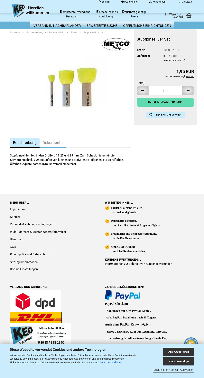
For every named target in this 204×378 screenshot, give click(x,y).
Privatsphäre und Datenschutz (29, 254)
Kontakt (15, 217)
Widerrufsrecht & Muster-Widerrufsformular (38, 232)
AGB (13, 247)
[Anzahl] (165, 90)
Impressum (17, 209)
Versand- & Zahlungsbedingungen (31, 224)
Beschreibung (25, 142)
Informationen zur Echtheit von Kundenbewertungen (138, 264)
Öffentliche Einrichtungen (147, 26)
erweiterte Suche (102, 26)
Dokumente (52, 142)
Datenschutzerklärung (109, 362)
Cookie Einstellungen (24, 269)
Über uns (16, 239)
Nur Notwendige (179, 361)
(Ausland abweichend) (174, 60)
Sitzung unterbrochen (24, 262)
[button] (142, 90)
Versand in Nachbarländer (57, 26)
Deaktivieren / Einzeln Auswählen (173, 369)
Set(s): (141, 83)
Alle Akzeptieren (178, 351)
